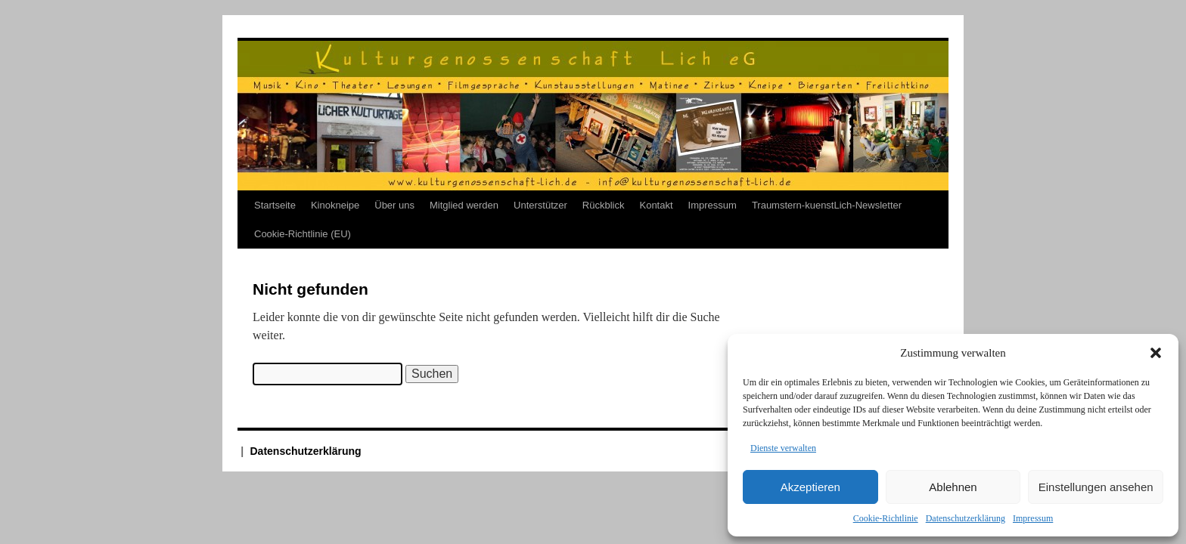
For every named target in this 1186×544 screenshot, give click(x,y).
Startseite (275, 205)
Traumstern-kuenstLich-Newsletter (827, 205)
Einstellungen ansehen (1096, 487)
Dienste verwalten (783, 448)
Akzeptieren (810, 487)
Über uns (394, 205)
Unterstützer (540, 205)
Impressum (1033, 518)
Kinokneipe (335, 205)
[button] (1155, 352)
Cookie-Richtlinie (885, 518)
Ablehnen (952, 487)
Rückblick (603, 205)
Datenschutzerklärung (965, 518)
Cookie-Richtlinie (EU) (302, 234)
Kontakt (655, 205)
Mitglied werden (464, 205)
